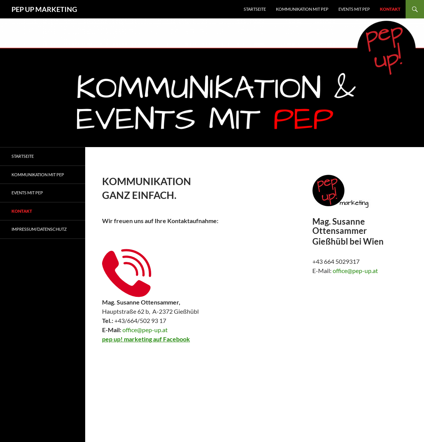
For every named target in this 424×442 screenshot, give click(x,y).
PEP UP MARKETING (44, 9)
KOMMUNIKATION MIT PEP (302, 9)
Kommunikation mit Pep (38, 174)
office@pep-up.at (145, 329)
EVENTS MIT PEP (354, 9)
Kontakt (390, 9)
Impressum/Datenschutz (39, 229)
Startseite (255, 9)
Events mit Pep (27, 192)
